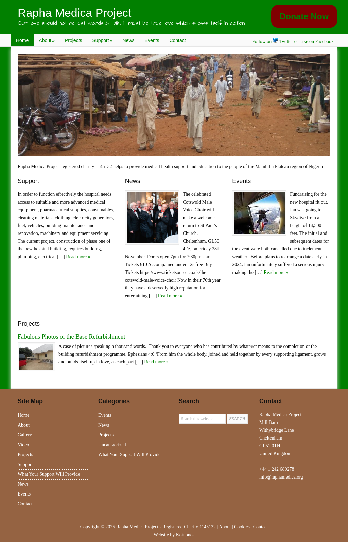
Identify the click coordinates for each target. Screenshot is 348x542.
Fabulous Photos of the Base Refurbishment (71, 336)
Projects (73, 40)
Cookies (242, 526)
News (129, 40)
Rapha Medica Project (75, 12)
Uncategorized (112, 444)
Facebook (324, 41)
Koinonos (185, 534)
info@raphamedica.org (281, 477)
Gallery (25, 434)
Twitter (283, 41)
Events (152, 40)
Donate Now (304, 16)
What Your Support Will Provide (49, 474)
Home (22, 40)
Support (102, 40)
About (47, 40)
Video (23, 444)
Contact (177, 40)
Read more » (78, 256)
